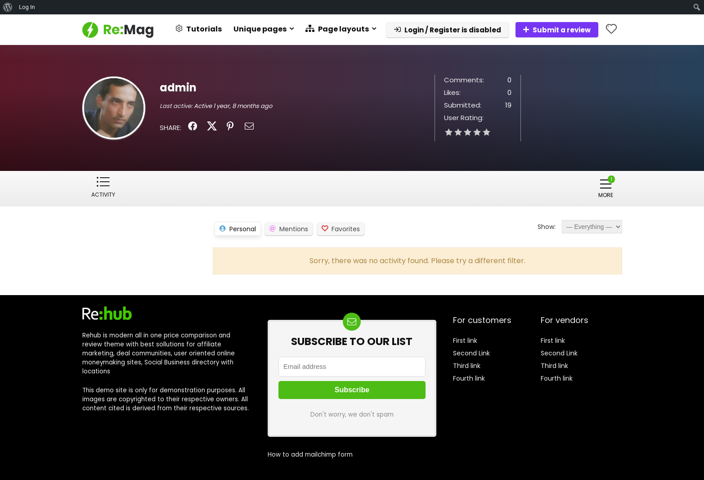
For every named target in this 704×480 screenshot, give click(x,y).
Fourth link (469, 377)
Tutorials (198, 29)
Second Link (471, 352)
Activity (103, 194)
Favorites (346, 228)
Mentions (293, 228)
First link (465, 340)
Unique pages (260, 29)
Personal (242, 228)
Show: (547, 226)
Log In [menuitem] (27, 7)
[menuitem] (8, 7)
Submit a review (557, 30)
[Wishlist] (611, 29)
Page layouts (337, 29)
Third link (466, 365)
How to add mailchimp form (310, 454)
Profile (142, 194)
